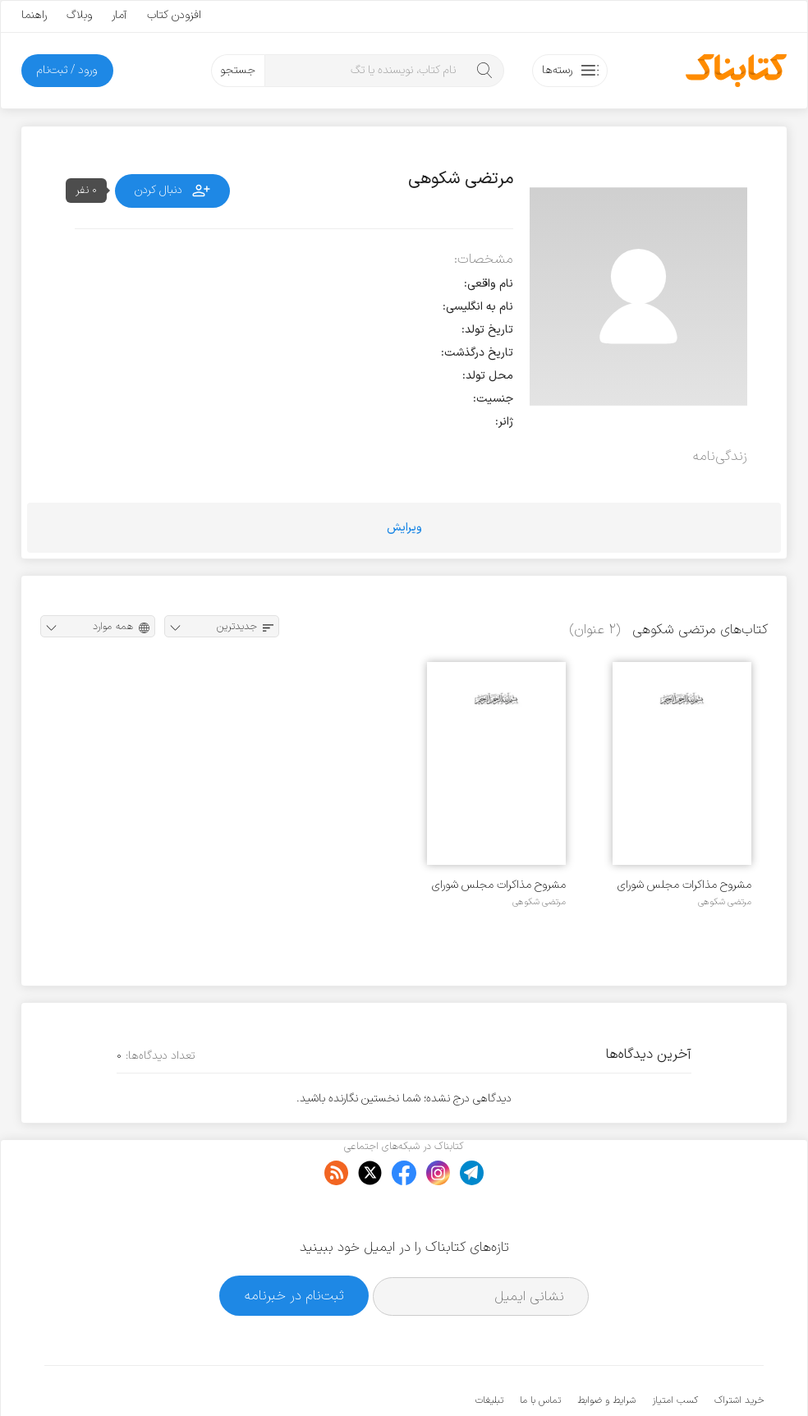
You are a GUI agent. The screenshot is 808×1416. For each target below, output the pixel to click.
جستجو (237, 70)
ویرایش (404, 527)
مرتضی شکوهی (724, 901)
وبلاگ (79, 15)
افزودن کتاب (174, 15)
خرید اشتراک (739, 1350)
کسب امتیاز (675, 1350)
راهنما (34, 15)
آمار (119, 15)
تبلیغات (489, 1350)
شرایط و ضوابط (606, 1350)
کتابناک (677, 1376)
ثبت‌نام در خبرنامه (294, 1245)
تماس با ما (540, 1350)
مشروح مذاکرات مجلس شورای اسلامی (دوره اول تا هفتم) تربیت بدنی (499, 885)
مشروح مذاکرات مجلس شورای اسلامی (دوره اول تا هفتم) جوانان (684, 885)
